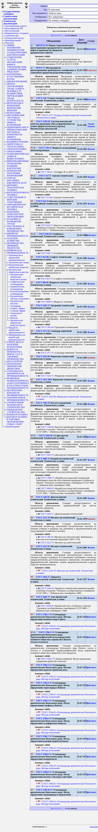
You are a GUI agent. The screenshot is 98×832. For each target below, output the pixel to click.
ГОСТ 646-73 (45, 253)
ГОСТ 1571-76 (45, 353)
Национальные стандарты (17, 33)
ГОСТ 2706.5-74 (42, 701)
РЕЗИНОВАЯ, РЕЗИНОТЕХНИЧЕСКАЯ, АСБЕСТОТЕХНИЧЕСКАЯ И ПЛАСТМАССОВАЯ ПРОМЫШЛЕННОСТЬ (18, 383)
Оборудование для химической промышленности (16, 337)
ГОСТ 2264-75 (41, 577)
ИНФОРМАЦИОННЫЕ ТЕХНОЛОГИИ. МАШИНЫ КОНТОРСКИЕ (18, 164)
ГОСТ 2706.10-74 (42, 790)
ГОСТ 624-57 (45, 225)
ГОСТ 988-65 (45, 302)
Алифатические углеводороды (17, 283)
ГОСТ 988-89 (41, 282)
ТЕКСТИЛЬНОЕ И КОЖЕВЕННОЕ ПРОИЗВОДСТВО (15, 228)
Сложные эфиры (17, 311)
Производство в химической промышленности (17, 257)
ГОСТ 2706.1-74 (42, 614)
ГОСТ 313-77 (43, 176)
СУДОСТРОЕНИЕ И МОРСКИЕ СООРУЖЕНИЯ (16, 199)
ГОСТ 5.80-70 (45, 537)
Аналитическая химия (19, 262)
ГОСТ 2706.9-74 (42, 772)
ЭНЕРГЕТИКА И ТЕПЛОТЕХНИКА (15, 145)
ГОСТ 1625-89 (41, 356)
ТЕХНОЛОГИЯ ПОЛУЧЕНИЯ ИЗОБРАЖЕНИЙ (15, 173)
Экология (9, 43)
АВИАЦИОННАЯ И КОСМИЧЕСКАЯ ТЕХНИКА (16, 207)
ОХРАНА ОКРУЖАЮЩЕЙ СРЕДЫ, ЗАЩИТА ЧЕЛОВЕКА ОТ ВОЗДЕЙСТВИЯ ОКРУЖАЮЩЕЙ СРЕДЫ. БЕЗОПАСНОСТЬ (15, 92)
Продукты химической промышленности (17, 330)
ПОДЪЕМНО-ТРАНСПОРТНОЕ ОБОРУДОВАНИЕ (15, 214)
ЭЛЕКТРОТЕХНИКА (17, 149)
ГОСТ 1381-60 (45, 327)
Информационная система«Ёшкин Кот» (14, 5)
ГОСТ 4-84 (40, 98)
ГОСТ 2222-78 (41, 517)
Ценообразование (13, 40)
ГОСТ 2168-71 (45, 514)
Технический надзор (14, 38)
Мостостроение (12, 31)
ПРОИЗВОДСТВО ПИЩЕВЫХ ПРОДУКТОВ (15, 245)
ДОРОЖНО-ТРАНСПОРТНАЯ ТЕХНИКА (15, 187)
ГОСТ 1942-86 (44, 435)
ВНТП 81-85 (40, 45)
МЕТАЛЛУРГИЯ (15, 361)
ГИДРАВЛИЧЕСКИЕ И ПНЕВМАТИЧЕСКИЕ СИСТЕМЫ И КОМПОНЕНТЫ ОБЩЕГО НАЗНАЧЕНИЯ (17, 133)
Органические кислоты (16, 302)
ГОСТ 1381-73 (41, 305)
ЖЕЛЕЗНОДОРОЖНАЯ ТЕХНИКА (18, 193)
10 (66, 35)
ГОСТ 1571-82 (41, 331)
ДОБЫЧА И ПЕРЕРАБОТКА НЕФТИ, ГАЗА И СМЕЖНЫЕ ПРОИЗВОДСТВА (15, 354)
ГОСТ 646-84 (43, 234)
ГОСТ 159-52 (43, 148)
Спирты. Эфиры (17, 308)
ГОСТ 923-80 (41, 257)
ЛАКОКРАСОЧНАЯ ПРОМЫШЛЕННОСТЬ (17, 398)
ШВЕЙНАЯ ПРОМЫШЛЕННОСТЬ (17, 234)
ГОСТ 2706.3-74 (42, 665)
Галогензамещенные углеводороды (19, 292)
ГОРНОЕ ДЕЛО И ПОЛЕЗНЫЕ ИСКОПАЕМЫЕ (15, 344)
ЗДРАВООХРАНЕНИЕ (17, 81)
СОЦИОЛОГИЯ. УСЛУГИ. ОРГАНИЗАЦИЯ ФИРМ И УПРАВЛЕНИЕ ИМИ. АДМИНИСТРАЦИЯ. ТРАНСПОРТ (17, 64)
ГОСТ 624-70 (41, 201)
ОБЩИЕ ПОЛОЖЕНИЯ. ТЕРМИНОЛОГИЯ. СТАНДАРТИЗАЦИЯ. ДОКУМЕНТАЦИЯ (17, 50)
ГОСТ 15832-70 (46, 659)
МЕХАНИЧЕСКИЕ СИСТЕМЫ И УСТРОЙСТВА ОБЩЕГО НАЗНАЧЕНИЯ (16, 120)
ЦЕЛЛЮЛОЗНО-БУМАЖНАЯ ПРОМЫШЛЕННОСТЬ (17, 392)
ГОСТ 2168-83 (41, 497)
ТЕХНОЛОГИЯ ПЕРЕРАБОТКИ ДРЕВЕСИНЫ (14, 366)
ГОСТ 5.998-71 (46, 478)
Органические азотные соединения (19, 297)
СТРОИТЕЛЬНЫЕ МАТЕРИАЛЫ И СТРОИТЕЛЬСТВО (16, 404)
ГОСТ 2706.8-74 (42, 754)
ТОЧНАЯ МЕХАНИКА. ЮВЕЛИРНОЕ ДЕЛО (17, 180)
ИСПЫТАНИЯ (13, 113)
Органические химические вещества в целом (18, 277)
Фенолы (14, 318)
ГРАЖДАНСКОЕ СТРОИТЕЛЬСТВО (16, 411)
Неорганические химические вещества (18, 266)
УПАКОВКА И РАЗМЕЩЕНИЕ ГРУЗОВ (14, 221)
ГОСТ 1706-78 (41, 403)
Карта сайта (94, 827)
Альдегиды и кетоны (16, 314)
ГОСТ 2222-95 (41, 546)
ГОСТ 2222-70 (45, 542)
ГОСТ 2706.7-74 (42, 736)
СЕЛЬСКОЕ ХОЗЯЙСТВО (13, 239)
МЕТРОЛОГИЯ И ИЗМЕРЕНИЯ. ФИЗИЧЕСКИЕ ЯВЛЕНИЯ (15, 107)
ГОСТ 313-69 (45, 197)
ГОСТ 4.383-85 (41, 121)
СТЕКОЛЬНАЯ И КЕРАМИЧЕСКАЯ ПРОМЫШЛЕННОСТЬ (17, 373)
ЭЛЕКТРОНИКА (14, 151)
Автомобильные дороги (16, 26)
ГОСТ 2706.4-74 (42, 683)
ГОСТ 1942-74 (45, 455)
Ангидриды (15, 306)
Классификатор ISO (14, 28)
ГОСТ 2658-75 (41, 597)
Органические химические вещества (18, 271)
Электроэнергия (12, 426)
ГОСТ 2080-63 (45, 488)
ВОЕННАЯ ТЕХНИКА (17, 414)
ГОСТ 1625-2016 (42, 379)
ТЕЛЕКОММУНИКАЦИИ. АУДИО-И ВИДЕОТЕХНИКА (18, 156)
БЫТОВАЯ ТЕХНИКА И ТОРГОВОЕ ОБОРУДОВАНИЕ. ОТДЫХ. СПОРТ (17, 420)
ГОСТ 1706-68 (45, 427)
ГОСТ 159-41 (45, 172)
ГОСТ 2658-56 (45, 606)
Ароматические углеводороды (17, 287)
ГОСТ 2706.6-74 (42, 718)
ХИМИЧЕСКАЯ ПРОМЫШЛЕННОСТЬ (17, 251)
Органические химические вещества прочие (18, 322)
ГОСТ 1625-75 (45, 376)
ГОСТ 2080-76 (41, 458)
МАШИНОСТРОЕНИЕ (17, 142)
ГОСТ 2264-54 (45, 588)
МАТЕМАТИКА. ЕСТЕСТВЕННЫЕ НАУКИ (15, 76)
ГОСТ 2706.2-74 (45, 632)
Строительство (12, 35)
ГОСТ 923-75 (45, 279)
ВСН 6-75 (39, 68)
